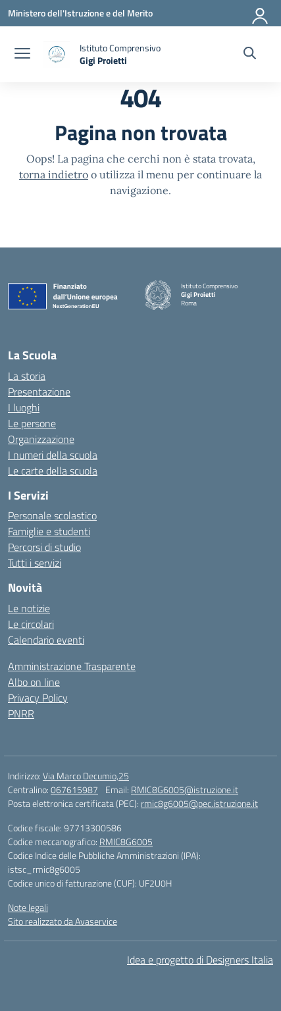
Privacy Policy (38, 698)
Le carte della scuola (52, 471)
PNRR (21, 713)
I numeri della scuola (52, 455)
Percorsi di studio (44, 547)
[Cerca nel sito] (250, 54)
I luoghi (23, 407)
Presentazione (39, 392)
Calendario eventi (46, 640)
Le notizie (29, 608)
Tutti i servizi (34, 563)
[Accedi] (260, 13)
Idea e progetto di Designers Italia (200, 960)
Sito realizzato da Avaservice (62, 921)
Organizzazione (41, 439)
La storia (26, 376)
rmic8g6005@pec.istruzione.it (199, 803)
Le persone (32, 423)
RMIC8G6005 (126, 841)
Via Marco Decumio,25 (86, 776)
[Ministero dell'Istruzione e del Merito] (80, 13)
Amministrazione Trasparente (72, 666)
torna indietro (53, 174)
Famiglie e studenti (49, 531)
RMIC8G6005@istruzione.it (184, 789)
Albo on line (34, 682)
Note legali (28, 907)
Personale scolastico (52, 515)
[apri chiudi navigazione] (22, 55)
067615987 (74, 789)
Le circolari (31, 624)
